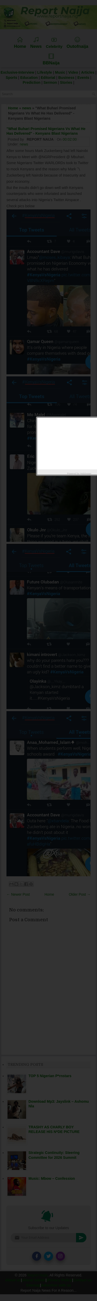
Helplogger (86, 473)
